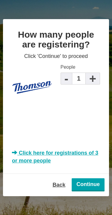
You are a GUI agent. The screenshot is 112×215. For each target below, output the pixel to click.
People (68, 67)
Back (59, 185)
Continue (88, 184)
